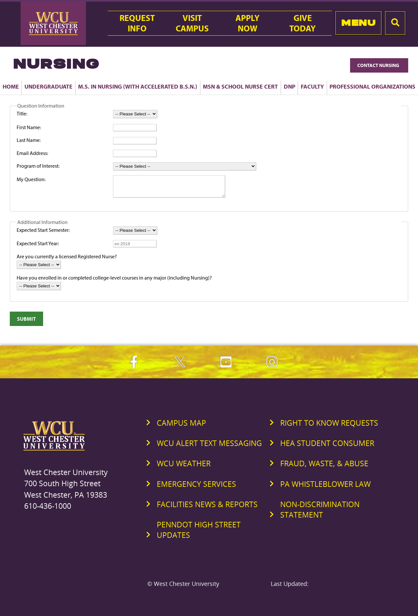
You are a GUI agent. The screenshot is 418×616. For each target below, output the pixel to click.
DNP (289, 86)
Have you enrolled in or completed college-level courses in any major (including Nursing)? (114, 281)
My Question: (31, 179)
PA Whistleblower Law (325, 488)
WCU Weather (184, 467)
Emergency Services (196, 488)
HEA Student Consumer (327, 447)
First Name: (29, 127)
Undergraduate (48, 86)
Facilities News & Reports (207, 508)
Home (11, 86)
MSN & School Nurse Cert (240, 86)
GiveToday (302, 23)
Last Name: (28, 140)
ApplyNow (247, 23)
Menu (358, 22)
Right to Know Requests (329, 426)
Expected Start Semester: (43, 234)
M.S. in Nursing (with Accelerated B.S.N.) (137, 86)
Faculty (312, 86)
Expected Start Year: (38, 247)
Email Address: (32, 153)
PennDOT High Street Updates (199, 533)
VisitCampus (192, 23)
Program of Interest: (38, 166)
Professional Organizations (372, 86)
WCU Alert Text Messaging (209, 447)
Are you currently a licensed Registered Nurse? (67, 260)
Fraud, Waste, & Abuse (324, 467)
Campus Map (181, 426)
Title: (22, 113)
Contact (379, 65)
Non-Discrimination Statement (320, 513)
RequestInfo (137, 23)
